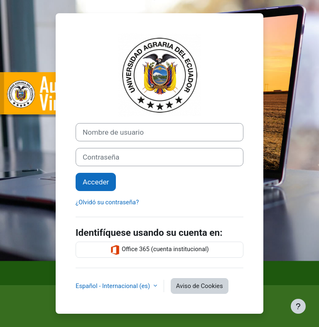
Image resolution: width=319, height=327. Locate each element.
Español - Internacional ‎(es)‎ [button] (114, 286)
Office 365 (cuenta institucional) (159, 250)
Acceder (96, 182)
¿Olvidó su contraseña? (107, 202)
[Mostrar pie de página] (298, 306)
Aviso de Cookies (199, 286)
